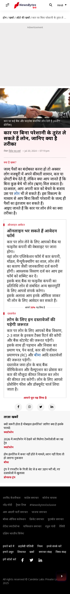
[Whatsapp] (29, 407)
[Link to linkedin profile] (40, 560)
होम (5, 17)
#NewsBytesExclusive (43, 505)
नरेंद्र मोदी (7, 505)
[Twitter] (40, 407)
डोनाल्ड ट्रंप (9, 477)
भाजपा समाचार (39, 512)
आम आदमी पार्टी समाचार (15, 512)
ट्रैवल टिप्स (21, 505)
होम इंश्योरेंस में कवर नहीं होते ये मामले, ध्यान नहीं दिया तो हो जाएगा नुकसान (34, 456)
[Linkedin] (52, 407)
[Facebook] (18, 407)
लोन (17, 193)
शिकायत (21, 552)
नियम (40, 546)
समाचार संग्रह (45, 552)
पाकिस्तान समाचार (32, 526)
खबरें (11, 17)
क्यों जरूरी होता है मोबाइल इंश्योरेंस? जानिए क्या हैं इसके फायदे (33, 426)
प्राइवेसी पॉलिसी (26, 546)
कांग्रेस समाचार (31, 497)
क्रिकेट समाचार (36, 519)
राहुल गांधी (50, 526)
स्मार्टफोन (8, 432)
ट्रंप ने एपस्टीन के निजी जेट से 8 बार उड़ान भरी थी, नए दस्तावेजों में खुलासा (32, 471)
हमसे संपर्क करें (54, 546)
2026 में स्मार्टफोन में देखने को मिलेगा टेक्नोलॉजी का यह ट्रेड (33, 441)
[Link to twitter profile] (31, 560)
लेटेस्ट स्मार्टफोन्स (11, 526)
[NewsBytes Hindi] (25, 5)
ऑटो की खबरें (23, 17)
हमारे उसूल (8, 552)
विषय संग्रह (61, 552)
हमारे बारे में (8, 546)
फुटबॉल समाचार (56, 519)
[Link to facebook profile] (22, 560)
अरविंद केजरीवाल (12, 497)
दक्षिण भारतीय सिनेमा (13, 533)
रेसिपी (62, 526)
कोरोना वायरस (49, 497)
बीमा (37, 355)
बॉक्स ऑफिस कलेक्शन (14, 519)
